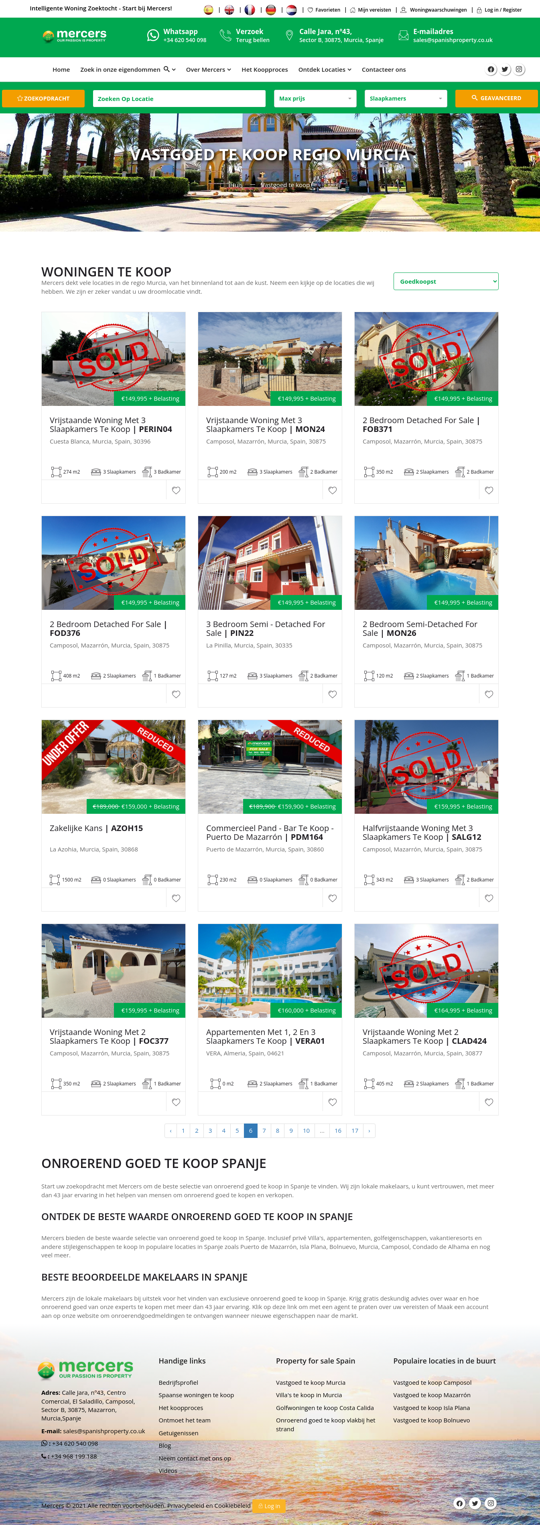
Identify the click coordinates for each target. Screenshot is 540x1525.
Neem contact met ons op (195, 1458)
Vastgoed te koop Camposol (433, 1382)
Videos (168, 1471)
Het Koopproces (265, 69)
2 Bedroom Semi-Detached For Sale (420, 628)
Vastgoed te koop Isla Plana (432, 1408)
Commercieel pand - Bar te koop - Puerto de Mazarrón (270, 832)
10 (306, 1130)
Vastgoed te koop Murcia (310, 1382)
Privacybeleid (186, 1505)
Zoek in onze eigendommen (124, 69)
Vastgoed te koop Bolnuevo (432, 1420)
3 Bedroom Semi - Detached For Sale (265, 628)
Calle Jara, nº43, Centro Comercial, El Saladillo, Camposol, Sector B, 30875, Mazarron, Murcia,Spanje (88, 1405)
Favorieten (324, 9)
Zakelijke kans (96, 828)
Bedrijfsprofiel (179, 1382)
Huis (236, 185)
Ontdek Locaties (321, 69)
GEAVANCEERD (496, 98)
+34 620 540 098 (74, 1443)
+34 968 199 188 (73, 1456)
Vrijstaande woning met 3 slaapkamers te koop (111, 425)
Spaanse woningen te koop (196, 1395)
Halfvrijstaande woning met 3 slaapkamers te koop (422, 832)
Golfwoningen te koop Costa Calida (325, 1408)
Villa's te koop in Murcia (309, 1395)
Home (61, 69)
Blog (165, 1445)
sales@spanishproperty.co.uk (453, 40)
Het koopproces (181, 1408)
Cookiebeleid (233, 1505)
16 (338, 1130)
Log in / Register (499, 9)
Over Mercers (205, 69)
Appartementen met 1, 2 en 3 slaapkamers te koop (265, 1036)
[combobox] (315, 98)
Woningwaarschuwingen (433, 9)
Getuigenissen (179, 1433)
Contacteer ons (384, 69)
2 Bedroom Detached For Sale (422, 425)
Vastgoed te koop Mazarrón (432, 1395)
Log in (269, 1506)
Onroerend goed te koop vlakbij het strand (326, 1424)
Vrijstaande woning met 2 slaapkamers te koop (109, 1036)
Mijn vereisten (370, 9)
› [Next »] (369, 1130)
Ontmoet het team (185, 1420)
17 (354, 1130)
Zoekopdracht (43, 98)
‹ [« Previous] (171, 1130)
